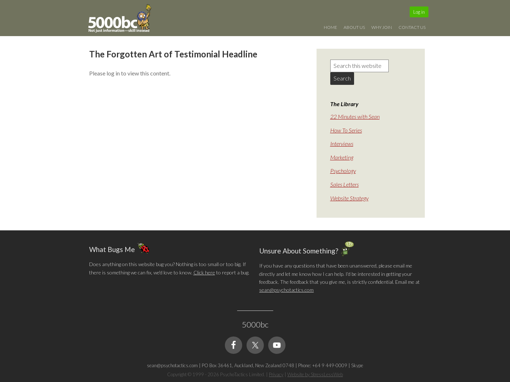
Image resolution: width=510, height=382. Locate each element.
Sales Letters (344, 184)
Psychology (343, 170)
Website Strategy (349, 198)
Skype (357, 365)
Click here (204, 272)
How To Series (346, 130)
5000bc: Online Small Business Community (123, 20)
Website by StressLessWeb (315, 374)
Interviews (341, 143)
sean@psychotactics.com (286, 290)
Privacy (276, 374)
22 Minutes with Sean (355, 116)
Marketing (341, 157)
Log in (419, 12)
